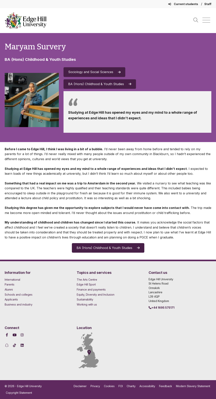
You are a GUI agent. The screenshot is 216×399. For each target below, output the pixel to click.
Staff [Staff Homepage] (207, 4)
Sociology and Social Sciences (94, 72)
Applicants (11, 299)
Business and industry (18, 304)
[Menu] (206, 20)
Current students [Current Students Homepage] (183, 4)
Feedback (165, 386)
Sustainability (85, 299)
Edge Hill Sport (86, 284)
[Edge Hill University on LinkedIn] (22, 345)
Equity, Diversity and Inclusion (95, 294)
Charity (131, 386)
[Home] (26, 20)
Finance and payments (91, 289)
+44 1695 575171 (161, 307)
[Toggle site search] (195, 20)
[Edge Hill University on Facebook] (7, 335)
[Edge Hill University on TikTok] (14, 345)
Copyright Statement (19, 392)
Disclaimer (80, 386)
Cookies (109, 386)
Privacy (95, 386)
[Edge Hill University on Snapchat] (7, 345)
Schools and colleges (18, 294)
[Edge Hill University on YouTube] (14, 335)
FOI (120, 386)
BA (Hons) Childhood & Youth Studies (99, 84)
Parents (9, 284)
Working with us (87, 304)
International (12, 279)
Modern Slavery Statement (193, 386)
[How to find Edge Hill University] (91, 350)
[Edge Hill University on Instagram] (22, 335)
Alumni (9, 289)
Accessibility (147, 386)
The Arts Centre (87, 279)
